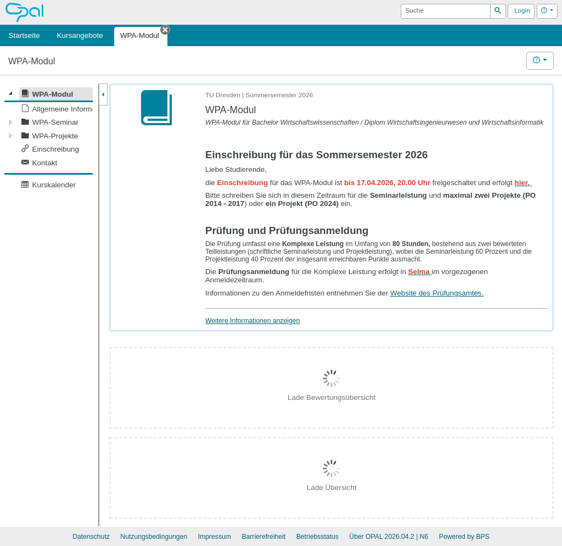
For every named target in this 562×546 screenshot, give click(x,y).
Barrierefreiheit (263, 537)
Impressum (214, 537)
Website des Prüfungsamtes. (437, 293)
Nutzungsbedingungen (153, 537)
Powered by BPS (464, 537)
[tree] (48, 139)
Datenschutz (91, 537)
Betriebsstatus (317, 537)
